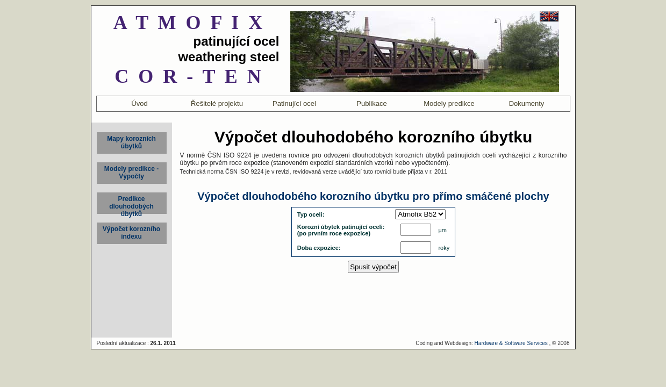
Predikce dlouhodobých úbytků (131, 204)
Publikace (371, 103)
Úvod (139, 103)
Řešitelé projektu (217, 103)
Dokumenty (527, 103)
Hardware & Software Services (511, 343)
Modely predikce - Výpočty (131, 172)
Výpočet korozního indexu (131, 232)
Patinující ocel (294, 103)
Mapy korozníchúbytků (131, 142)
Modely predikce (449, 103)
